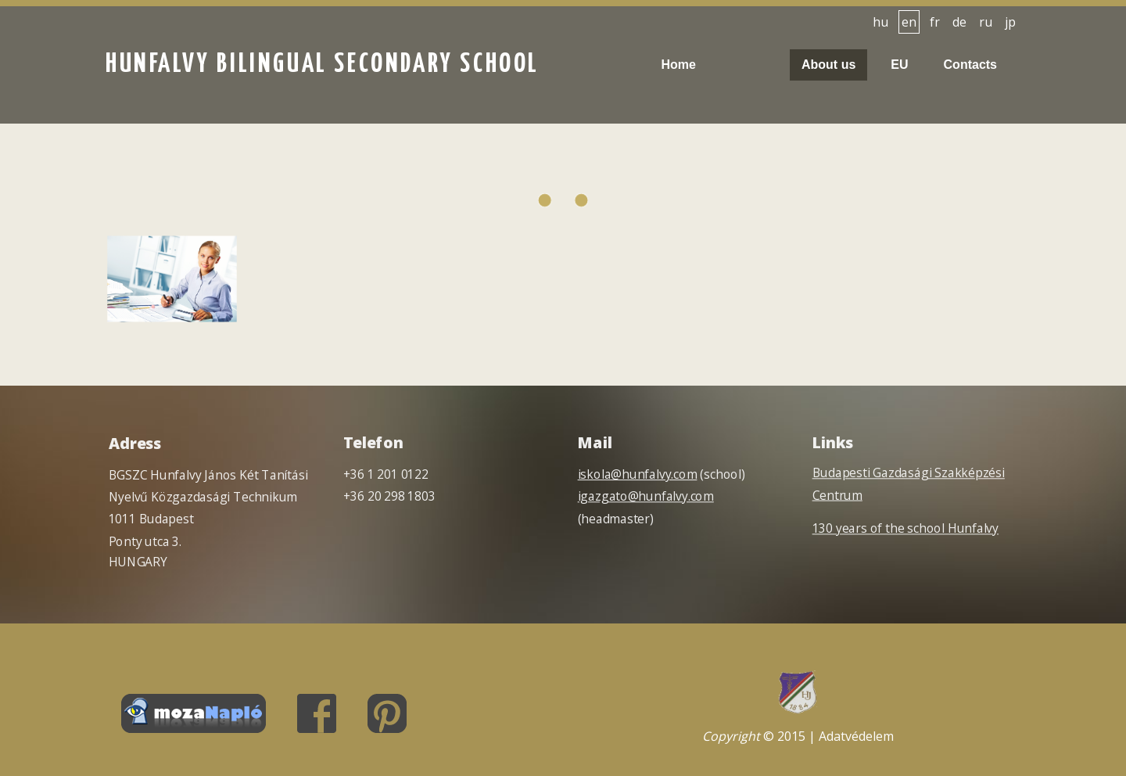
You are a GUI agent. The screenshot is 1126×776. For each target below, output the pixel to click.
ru (985, 22)
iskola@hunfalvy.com (638, 474)
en (909, 22)
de (959, 22)
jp (1010, 22)
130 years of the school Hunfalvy (905, 528)
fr (935, 22)
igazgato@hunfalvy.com (646, 496)
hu (880, 22)
